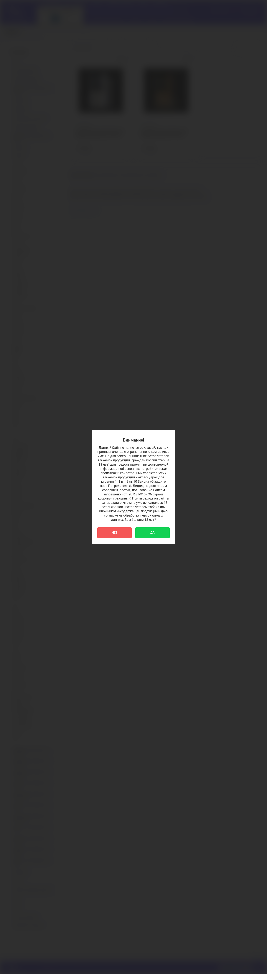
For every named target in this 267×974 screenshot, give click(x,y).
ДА (152, 532)
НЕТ (114, 532)
